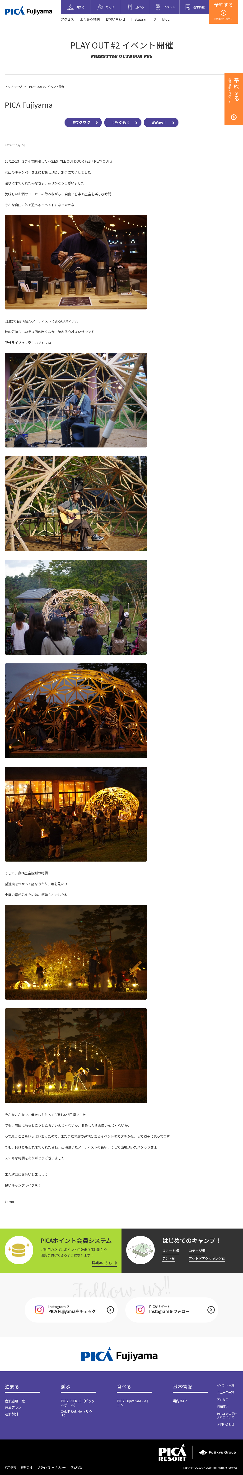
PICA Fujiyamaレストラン (133, 1402)
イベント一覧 (225, 1385)
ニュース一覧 (225, 1392)
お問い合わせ (115, 19)
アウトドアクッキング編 (207, 1258)
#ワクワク (81, 122)
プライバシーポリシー (51, 1467)
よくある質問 (90, 19)
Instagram (140, 19)
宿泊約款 (76, 1467)
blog (166, 19)
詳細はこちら (102, 1262)
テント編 (168, 1258)
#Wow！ (159, 122)
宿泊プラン (13, 1407)
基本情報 (182, 1387)
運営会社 (26, 1467)
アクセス (67, 19)
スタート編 (170, 1250)
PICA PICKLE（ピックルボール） (78, 1402)
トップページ (13, 87)
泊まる (12, 1387)
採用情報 (10, 1467)
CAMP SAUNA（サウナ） (76, 1413)
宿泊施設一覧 (15, 1400)
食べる (124, 1387)
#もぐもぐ (121, 122)
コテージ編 (197, 1250)
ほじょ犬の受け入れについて (227, 1415)
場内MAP (180, 1400)
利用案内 (223, 1406)
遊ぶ (65, 1387)
